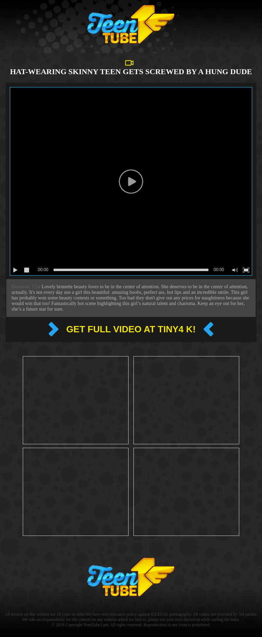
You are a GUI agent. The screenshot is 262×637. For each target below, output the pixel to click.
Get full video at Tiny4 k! (130, 329)
